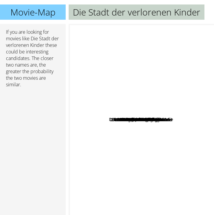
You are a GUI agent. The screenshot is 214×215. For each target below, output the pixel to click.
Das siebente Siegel (123, 164)
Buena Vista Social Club (114, 159)
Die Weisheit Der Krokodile (126, 152)
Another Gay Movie (150, 49)
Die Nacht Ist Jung (147, 132)
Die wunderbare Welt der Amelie (117, 92)
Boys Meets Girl (151, 124)
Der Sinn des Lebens (158, 116)
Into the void (103, 74)
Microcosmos (194, 99)
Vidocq (149, 142)
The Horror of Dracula (137, 80)
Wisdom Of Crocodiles (149, 162)
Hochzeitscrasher (110, 102)
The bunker (175, 99)
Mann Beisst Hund (102, 154)
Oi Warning (153, 191)
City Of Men (157, 32)
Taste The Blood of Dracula (157, 105)
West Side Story (130, 202)
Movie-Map (33, 12)
